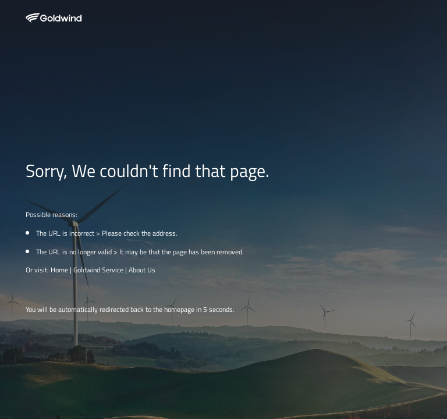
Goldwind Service (98, 269)
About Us (142, 269)
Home (59, 269)
